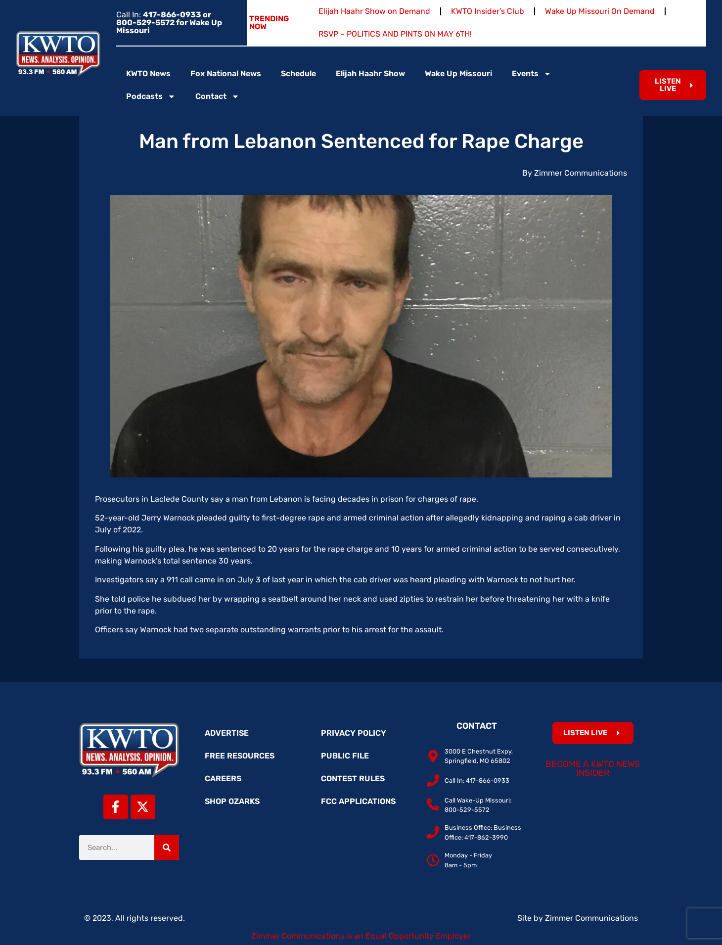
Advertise (227, 733)
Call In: (169, 22)
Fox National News (225, 73)
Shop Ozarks (232, 801)
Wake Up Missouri (458, 73)
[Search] (166, 847)
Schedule (298, 73)
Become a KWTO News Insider (592, 768)
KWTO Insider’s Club (487, 11)
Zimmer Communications (591, 918)
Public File (345, 755)
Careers (223, 778)
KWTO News (148, 73)
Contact (217, 96)
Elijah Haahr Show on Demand (374, 11)
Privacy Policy (353, 733)
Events (531, 74)
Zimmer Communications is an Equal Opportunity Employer (361, 936)
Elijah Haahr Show (370, 73)
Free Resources (239, 755)
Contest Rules (353, 778)
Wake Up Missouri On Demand (600, 11)
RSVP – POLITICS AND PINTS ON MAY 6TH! (395, 34)
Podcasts (151, 96)
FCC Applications (358, 801)
